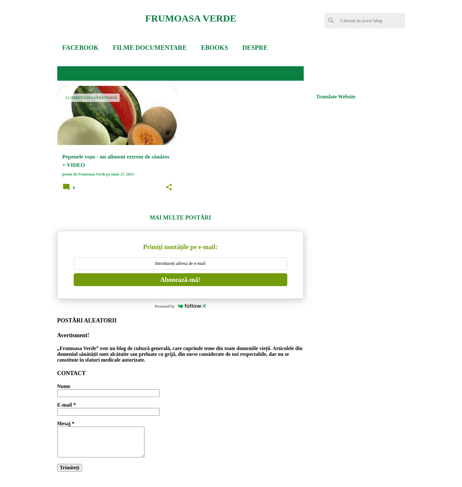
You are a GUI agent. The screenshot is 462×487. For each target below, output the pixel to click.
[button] (169, 187)
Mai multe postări (180, 217)
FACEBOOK (80, 47)
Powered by (180, 306)
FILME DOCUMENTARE (150, 47)
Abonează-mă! (180, 279)
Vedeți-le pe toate (267, 73)
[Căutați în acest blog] (371, 20)
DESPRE (255, 47)
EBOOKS (214, 47)
